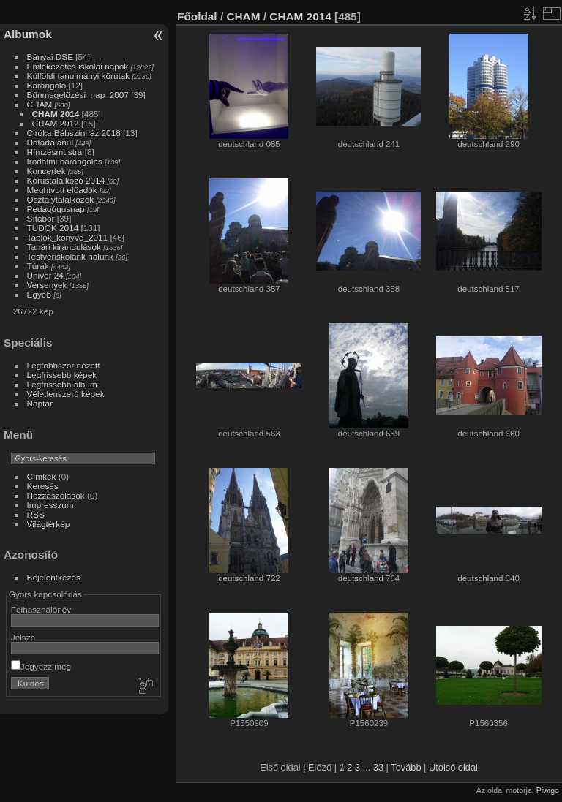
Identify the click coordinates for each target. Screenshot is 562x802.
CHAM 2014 (56, 113)
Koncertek (46, 170)
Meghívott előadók (62, 189)
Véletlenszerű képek (66, 393)
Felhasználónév (41, 609)
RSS (36, 514)
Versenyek (47, 285)
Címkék (41, 476)
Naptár (40, 403)
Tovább (406, 767)
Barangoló (47, 85)
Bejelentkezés (53, 577)
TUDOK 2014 (53, 227)
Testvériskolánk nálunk (70, 256)
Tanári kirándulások (64, 246)
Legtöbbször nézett (63, 365)
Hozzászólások (56, 495)
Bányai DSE (50, 56)
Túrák (38, 266)
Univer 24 (45, 275)
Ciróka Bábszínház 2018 (74, 132)
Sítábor (41, 218)
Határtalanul (50, 142)
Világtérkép (48, 524)
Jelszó (23, 637)
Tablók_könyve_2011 (67, 237)
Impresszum (50, 505)
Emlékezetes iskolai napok (78, 66)
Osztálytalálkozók (60, 199)
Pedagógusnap (56, 208)
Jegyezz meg (41, 666)
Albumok (28, 34)
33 (378, 767)
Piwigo (547, 790)
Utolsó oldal (453, 767)
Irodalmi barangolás (64, 161)
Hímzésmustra (55, 151)
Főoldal (197, 16)
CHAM (40, 104)
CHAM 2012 (55, 123)
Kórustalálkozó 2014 (66, 180)
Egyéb (39, 294)
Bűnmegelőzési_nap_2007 (78, 94)
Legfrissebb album (62, 384)
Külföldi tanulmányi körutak (78, 75)
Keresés (43, 486)
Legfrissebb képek (62, 374)
